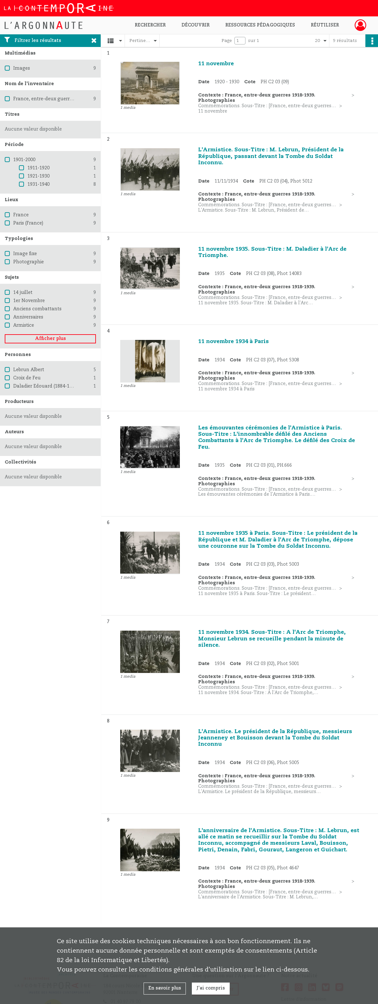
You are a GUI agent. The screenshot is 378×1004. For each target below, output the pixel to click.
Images (21, 68)
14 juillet (22, 292)
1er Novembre (29, 301)
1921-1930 (38, 176)
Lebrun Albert (28, 370)
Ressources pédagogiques (260, 25)
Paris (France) (28, 223)
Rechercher (150, 25)
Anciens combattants (37, 309)
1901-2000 (24, 160)
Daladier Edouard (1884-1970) (45, 386)
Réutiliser (325, 25)
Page (226, 40)
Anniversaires (28, 317)
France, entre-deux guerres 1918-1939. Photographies (73, 99)
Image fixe (25, 254)
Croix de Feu (27, 378)
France (21, 215)
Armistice (23, 325)
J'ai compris (211, 988)
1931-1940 (38, 184)
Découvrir (195, 25)
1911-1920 (38, 168)
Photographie (28, 262)
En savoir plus (164, 988)
